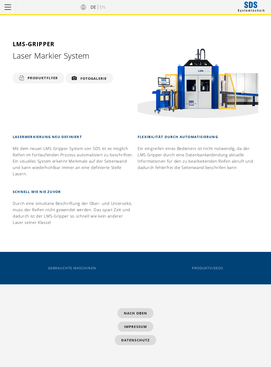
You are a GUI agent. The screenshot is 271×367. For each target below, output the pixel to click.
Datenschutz (135, 340)
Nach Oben (135, 313)
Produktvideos (207, 268)
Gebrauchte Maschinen (72, 268)
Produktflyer (43, 78)
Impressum (135, 326)
